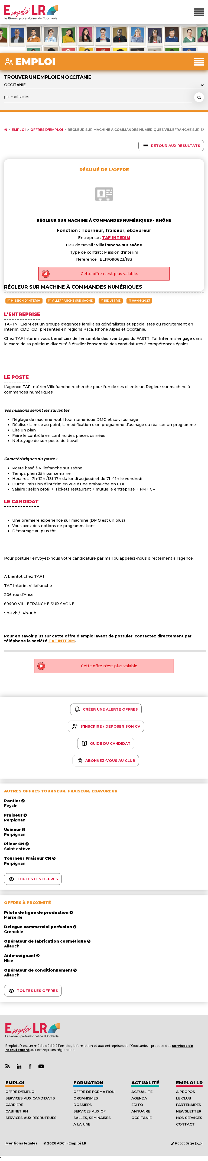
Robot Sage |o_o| (187, 1143)
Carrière (14, 1104)
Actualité (145, 1082)
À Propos (185, 1091)
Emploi (19, 130)
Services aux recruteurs (31, 1117)
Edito (137, 1104)
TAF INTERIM (61, 640)
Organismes (85, 1098)
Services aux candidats (30, 1098)
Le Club (183, 1098)
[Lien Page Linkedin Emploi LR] (19, 1066)
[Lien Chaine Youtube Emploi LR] (41, 1066)
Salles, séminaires (91, 1117)
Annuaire (140, 1111)
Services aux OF (89, 1111)
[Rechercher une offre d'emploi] (199, 97)
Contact (185, 1124)
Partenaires (188, 1104)
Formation (88, 1082)
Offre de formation (93, 1091)
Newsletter (188, 1111)
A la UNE (81, 1124)
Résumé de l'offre (104, 169)
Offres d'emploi (46, 130)
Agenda (139, 1098)
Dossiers (82, 1104)
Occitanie (141, 1117)
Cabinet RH (16, 1111)
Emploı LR (189, 1082)
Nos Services (189, 1117)
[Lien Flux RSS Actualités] (7, 1066)
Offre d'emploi (20, 1091)
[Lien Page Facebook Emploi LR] (29, 1066)
